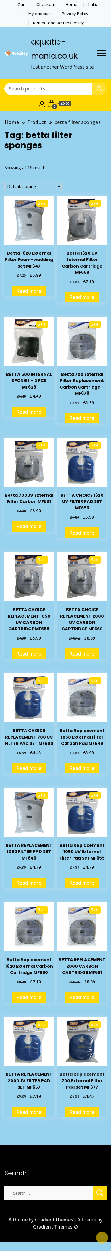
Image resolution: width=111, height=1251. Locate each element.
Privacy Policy (75, 14)
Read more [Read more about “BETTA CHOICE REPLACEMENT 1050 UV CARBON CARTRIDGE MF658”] (29, 653)
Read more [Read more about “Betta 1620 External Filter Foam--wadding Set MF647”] (29, 291)
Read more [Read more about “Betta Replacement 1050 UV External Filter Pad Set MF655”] (82, 883)
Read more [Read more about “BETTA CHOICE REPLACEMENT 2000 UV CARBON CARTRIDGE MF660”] (82, 653)
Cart (21, 4)
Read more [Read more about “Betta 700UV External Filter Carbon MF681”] (29, 526)
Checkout (45, 4)
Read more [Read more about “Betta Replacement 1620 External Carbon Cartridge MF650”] (29, 997)
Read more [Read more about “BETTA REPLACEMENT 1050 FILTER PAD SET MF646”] (29, 883)
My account (39, 14)
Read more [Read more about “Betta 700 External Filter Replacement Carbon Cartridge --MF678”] (82, 418)
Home (72, 4)
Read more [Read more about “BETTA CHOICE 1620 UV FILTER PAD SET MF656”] (82, 533)
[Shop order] (33, 186)
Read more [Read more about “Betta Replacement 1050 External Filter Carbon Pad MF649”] (82, 768)
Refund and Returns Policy (58, 23)
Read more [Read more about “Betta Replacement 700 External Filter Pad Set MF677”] (82, 1112)
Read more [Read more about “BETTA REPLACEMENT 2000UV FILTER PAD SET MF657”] (29, 1112)
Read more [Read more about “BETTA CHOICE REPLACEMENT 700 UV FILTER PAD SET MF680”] (29, 768)
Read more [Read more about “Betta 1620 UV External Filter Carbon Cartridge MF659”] (82, 297)
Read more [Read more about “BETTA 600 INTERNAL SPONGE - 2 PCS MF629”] (29, 412)
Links (92, 4)
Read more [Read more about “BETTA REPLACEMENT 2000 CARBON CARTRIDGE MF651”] (82, 997)
